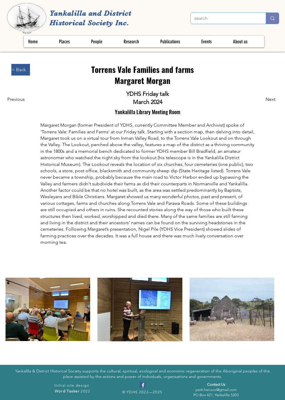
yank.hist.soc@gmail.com (216, 390)
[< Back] (20, 70)
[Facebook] (142, 385)
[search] (224, 18)
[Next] (266, 99)
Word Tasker (67, 391)
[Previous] (18, 99)
